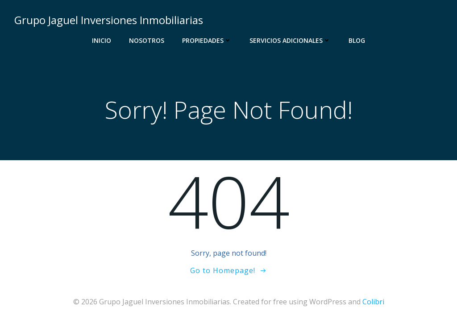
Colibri (373, 302)
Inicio (101, 40)
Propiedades (207, 40)
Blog (357, 40)
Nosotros (146, 40)
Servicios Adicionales (290, 40)
